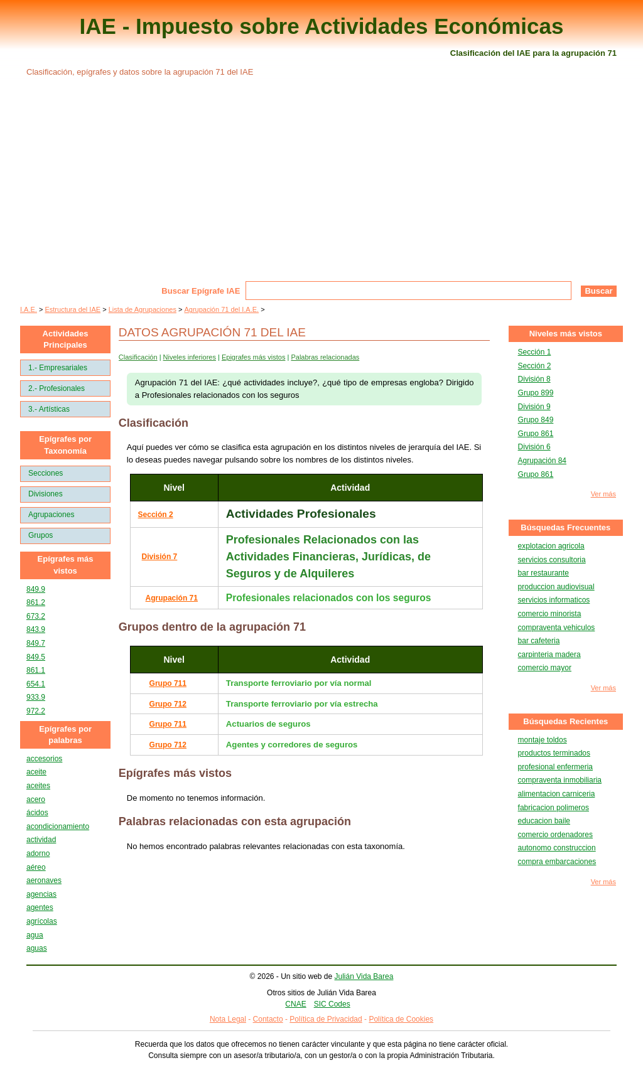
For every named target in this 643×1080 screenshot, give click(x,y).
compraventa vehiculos (556, 627)
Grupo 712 (167, 704)
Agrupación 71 (172, 598)
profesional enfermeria (555, 766)
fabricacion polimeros (553, 807)
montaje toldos (542, 739)
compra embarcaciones (557, 861)
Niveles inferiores (189, 357)
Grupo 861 (536, 433)
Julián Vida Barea (364, 976)
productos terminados (554, 753)
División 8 (534, 379)
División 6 (534, 446)
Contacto (268, 1019)
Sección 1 (534, 352)
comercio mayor (544, 667)
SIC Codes (332, 1004)
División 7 (160, 556)
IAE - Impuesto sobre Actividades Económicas (322, 26)
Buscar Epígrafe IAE (200, 291)
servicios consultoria (552, 559)
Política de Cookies (401, 1019)
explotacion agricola (551, 546)
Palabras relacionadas (325, 357)
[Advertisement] (321, 187)
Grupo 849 (536, 419)
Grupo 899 (536, 392)
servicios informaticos (554, 600)
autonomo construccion (557, 847)
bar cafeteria (539, 640)
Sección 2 (155, 514)
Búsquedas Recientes (565, 721)
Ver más (603, 494)
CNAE (295, 1004)
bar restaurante (543, 573)
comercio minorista (549, 613)
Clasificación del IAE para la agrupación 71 (533, 53)
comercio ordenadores (555, 834)
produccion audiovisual (556, 586)
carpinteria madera (549, 654)
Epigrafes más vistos (253, 357)
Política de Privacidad (325, 1019)
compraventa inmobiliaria (560, 780)
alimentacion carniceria (556, 793)
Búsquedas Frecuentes (565, 527)
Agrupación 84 (542, 460)
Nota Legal (228, 1019)
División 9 (534, 406)
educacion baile (544, 820)
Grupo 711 (167, 683)
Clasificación (138, 357)
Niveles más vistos (565, 333)
